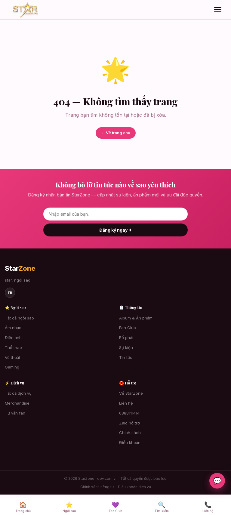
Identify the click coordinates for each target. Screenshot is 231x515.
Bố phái (126, 337)
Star (20, 268)
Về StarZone (131, 393)
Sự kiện (126, 347)
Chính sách (130, 432)
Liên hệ (126, 403)
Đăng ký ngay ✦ (115, 230)
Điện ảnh (13, 337)
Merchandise (17, 403)
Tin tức (125, 357)
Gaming (12, 367)
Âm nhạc (13, 327)
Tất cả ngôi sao (19, 318)
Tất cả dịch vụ (18, 393)
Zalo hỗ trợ (129, 423)
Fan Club (127, 327)
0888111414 (129, 413)
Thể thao (13, 347)
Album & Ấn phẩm (135, 318)
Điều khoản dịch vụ (134, 487)
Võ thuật (12, 357)
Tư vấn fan (15, 413)
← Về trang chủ (115, 132)
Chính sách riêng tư (97, 487)
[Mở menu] (218, 9)
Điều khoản (129, 442)
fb (10, 293)
